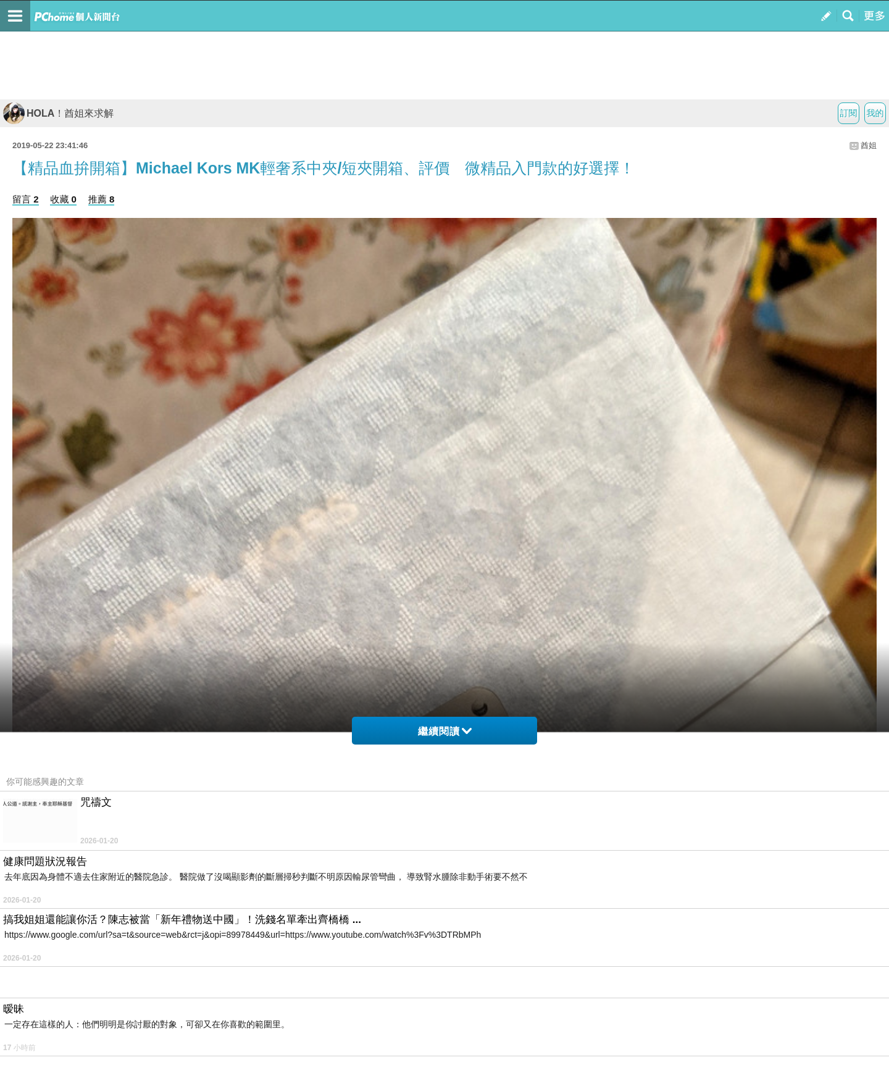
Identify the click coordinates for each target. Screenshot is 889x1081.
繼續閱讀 (445, 731)
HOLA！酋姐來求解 (58, 113)
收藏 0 (63, 199)
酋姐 (869, 145)
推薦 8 (101, 199)
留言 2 (25, 199)
